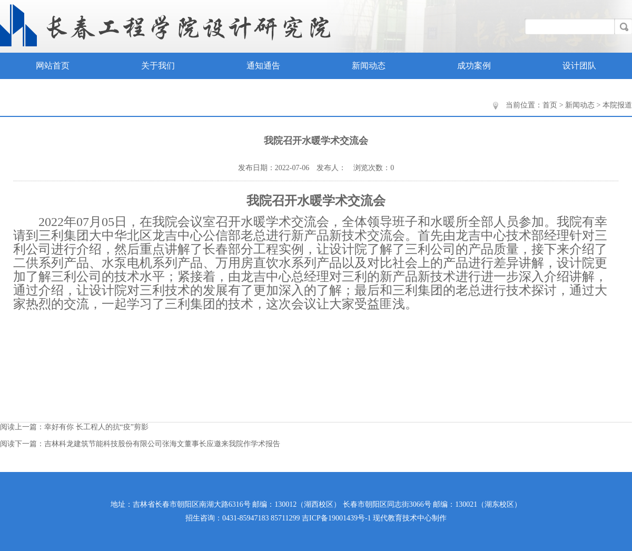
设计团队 (579, 65)
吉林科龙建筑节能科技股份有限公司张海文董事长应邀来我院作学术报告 (162, 444)
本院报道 (617, 105)
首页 (549, 105)
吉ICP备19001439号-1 (336, 518)
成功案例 (474, 65)
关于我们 (158, 65)
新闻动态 (369, 65)
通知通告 (263, 65)
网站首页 (53, 65)
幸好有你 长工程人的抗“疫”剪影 (96, 427)
